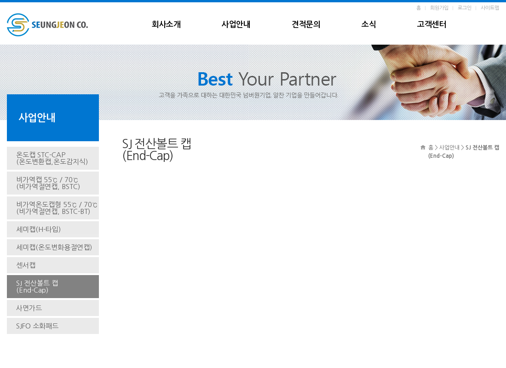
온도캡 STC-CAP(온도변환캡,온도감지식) (52, 158)
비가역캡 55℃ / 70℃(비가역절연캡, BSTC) (48, 183)
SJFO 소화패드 (37, 325)
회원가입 (439, 8)
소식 (369, 25)
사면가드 (29, 308)
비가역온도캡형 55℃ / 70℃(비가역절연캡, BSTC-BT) (57, 208)
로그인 (465, 8)
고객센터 (431, 25)
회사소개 (166, 25)
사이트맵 (490, 8)
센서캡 (25, 265)
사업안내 (236, 25)
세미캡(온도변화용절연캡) (54, 247)
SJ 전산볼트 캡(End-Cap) (37, 286)
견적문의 (306, 25)
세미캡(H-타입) (38, 229)
